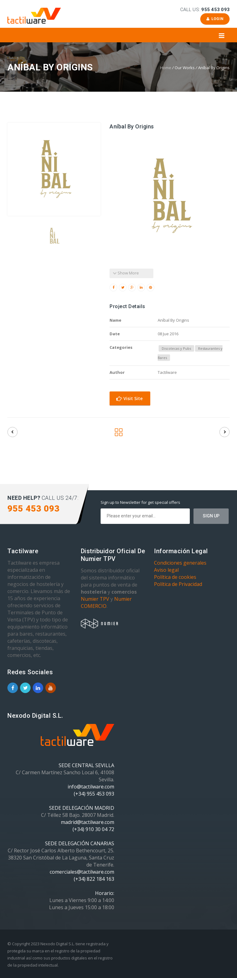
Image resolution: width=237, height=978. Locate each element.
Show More (126, 273)
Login (214, 19)
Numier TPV (95, 599)
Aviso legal (166, 569)
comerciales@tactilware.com (82, 871)
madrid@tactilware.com (87, 822)
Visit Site (129, 398)
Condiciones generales (180, 562)
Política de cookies (175, 577)
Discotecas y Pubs (176, 348)
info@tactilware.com (91, 786)
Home (165, 67)
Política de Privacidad (178, 584)
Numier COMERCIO (106, 602)
